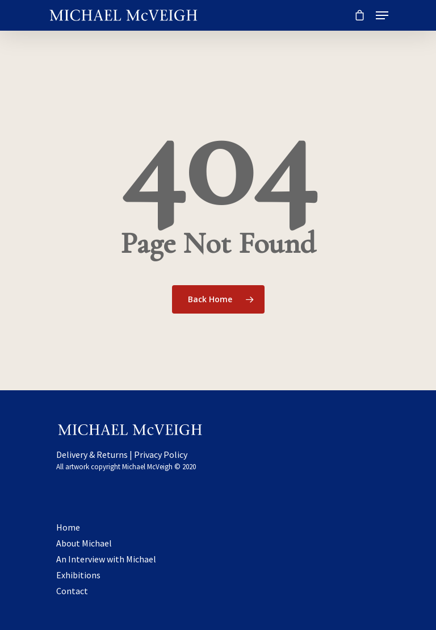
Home (68, 527)
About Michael (84, 543)
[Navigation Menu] (382, 15)
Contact (72, 590)
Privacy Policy (160, 454)
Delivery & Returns (92, 454)
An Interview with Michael (106, 559)
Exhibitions (78, 575)
